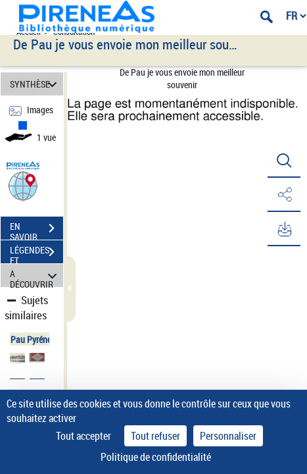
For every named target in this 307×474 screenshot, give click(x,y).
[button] (23, 185)
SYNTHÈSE (35, 83)
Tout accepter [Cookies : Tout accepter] (83, 436)
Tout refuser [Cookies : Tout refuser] (155, 436)
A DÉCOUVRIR (35, 275)
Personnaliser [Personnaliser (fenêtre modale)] (228, 436)
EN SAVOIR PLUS (36, 229)
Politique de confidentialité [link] (156, 457)
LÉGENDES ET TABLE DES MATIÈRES (36, 253)
